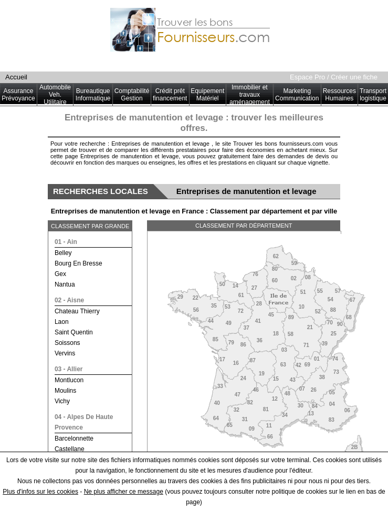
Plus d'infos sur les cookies (40, 491)
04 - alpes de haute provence (84, 422)
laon (62, 321)
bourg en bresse (78, 263)
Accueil (16, 77)
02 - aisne (69, 300)
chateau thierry (77, 311)
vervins (65, 353)
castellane (70, 449)
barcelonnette (74, 438)
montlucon (69, 380)
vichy (62, 401)
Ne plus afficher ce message (123, 491)
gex (60, 274)
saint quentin (74, 332)
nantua (65, 284)
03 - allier (69, 369)
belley (63, 253)
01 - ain (66, 242)
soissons (67, 342)
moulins (65, 390)
